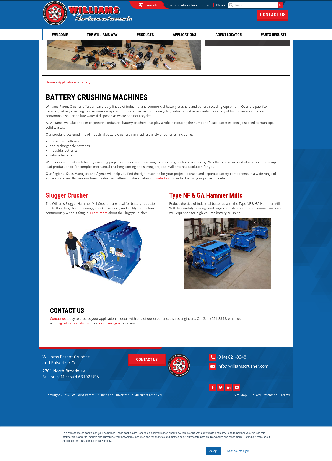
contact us (162, 212)
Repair (209, 5)
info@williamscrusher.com (244, 408)
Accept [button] (213, 451)
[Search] (255, 5)
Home (50, 117)
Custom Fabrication (184, 5)
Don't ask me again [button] (238, 451)
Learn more (98, 246)
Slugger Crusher (67, 229)
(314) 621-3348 (233, 399)
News (222, 5)
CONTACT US (273, 19)
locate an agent (57, 352)
